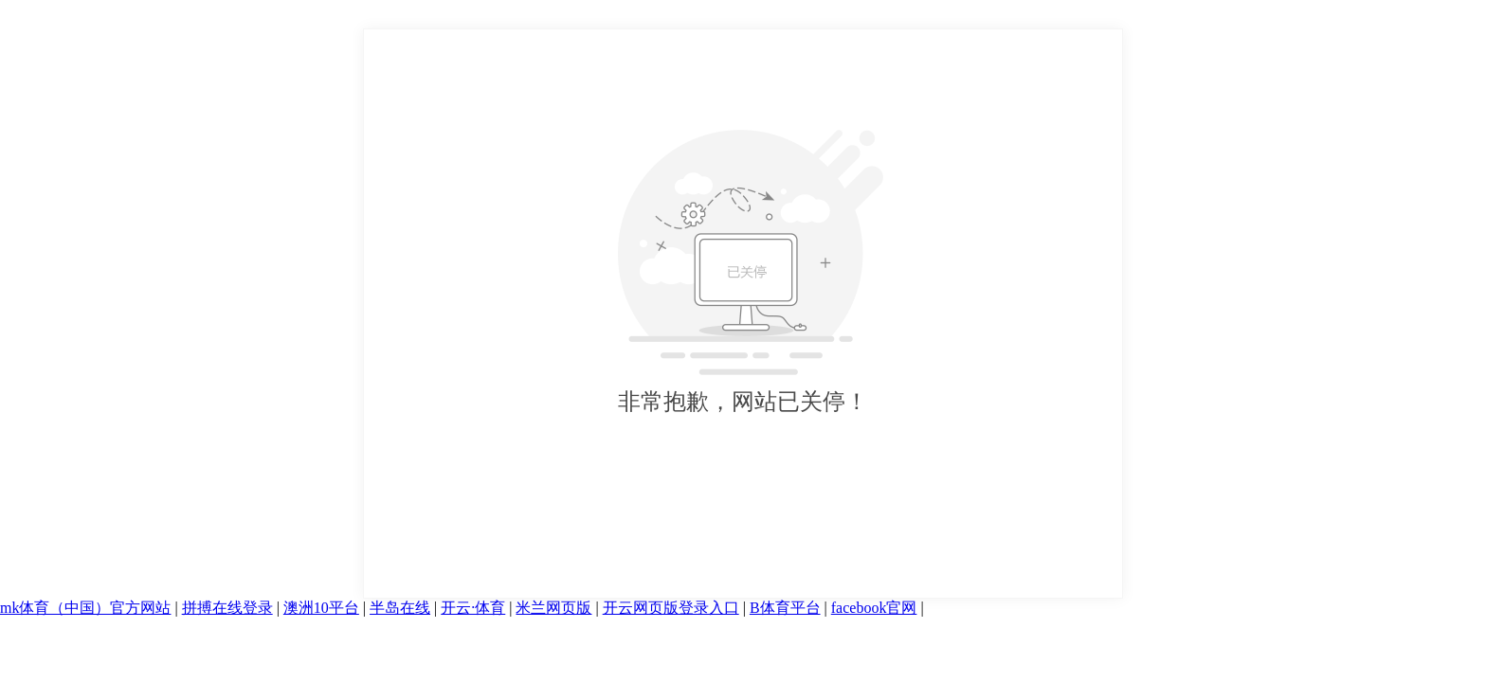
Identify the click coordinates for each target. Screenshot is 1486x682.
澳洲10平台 (321, 608)
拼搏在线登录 (227, 608)
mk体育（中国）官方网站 (85, 608)
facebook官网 (874, 608)
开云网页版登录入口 (671, 608)
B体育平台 (785, 608)
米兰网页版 (553, 608)
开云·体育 (473, 608)
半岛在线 (400, 608)
